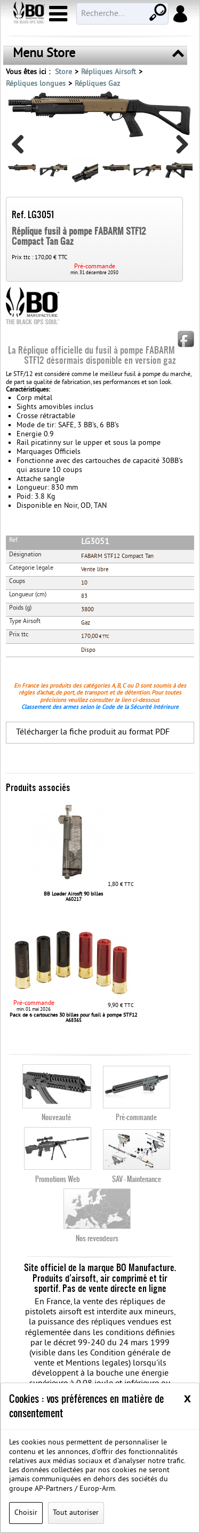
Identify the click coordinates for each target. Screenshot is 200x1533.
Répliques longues (36, 84)
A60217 (74, 900)
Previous (22, 148)
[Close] (187, 1398)
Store (63, 72)
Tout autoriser (76, 1513)
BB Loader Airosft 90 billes (73, 894)
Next (178, 148)
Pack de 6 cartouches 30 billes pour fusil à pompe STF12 (73, 1015)
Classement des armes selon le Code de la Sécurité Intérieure (100, 707)
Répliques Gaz (97, 84)
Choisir (25, 1513)
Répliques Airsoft (108, 72)
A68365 (74, 1021)
